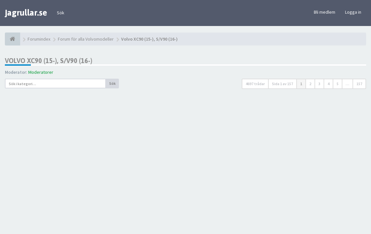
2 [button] (310, 83)
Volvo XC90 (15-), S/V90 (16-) (48, 60)
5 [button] (338, 83)
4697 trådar (255, 83)
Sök (60, 13)
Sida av (282, 83)
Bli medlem (324, 12)
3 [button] (319, 83)
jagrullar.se (26, 13)
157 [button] (359, 83)
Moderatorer (40, 72)
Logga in (353, 12)
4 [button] (328, 83)
